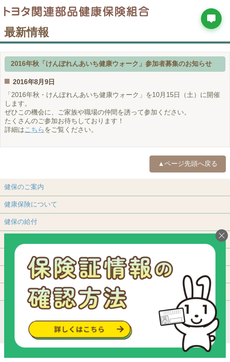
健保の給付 (20, 221)
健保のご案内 (24, 186)
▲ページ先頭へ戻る (188, 163)
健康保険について (30, 204)
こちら (34, 129)
